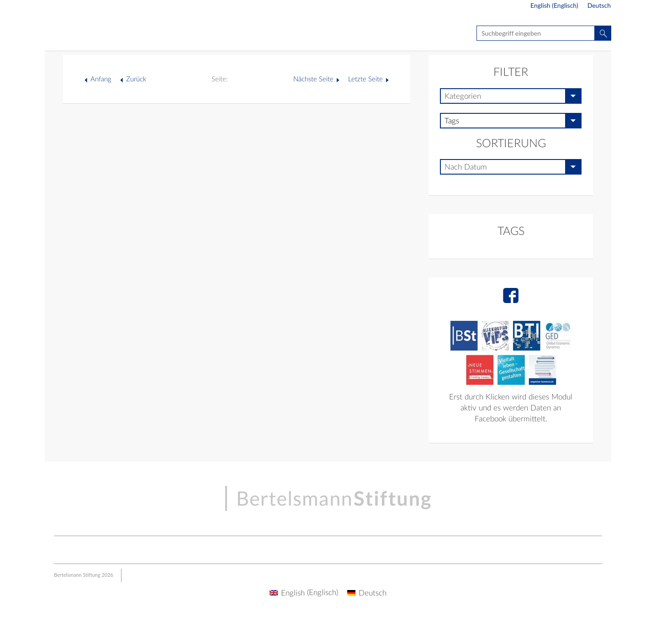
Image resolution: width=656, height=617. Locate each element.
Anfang (100, 79)
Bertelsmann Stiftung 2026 (83, 575)
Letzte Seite (365, 79)
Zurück (136, 79)
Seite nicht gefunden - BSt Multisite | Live (98, 34)
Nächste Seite (313, 79)
